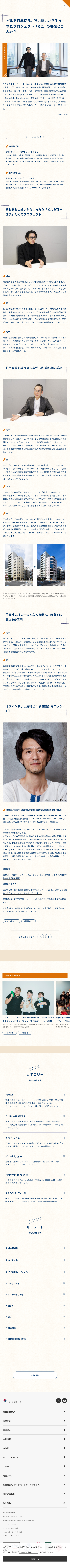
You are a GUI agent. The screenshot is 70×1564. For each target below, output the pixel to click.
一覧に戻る (35, 1375)
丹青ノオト (8, 4)
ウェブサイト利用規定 (10, 1524)
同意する (35, 1558)
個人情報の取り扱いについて (12, 1516)
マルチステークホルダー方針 (12, 1532)
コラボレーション (18, 1272)
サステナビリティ (15, 1294)
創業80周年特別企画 (17, 1338)
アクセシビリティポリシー (12, 1536)
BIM (9, 1316)
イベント (10, 1033)
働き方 (25, 1033)
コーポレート (12, 921)
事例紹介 (13, 1248)
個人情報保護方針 (9, 1513)
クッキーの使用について (28, 1552)
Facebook (48, 937)
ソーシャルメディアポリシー (12, 1528)
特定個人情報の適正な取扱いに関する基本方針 (18, 1520)
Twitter (41, 937)
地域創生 (29, 921)
